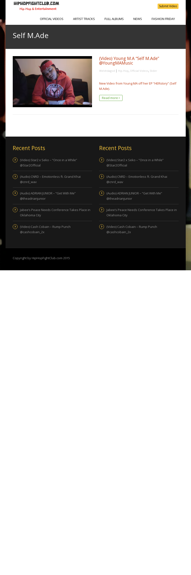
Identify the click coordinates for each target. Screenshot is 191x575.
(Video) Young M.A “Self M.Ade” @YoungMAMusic (129, 60)
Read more (111, 98)
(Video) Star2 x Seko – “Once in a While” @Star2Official (48, 162)
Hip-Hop (123, 71)
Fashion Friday (163, 19)
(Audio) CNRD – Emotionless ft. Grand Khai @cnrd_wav (50, 179)
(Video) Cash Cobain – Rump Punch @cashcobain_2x (45, 229)
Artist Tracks (84, 19)
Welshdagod (107, 71)
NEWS (137, 19)
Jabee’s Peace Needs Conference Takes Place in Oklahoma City (55, 212)
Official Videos (51, 19)
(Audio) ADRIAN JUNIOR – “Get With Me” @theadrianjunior (48, 196)
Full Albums (114, 19)
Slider (153, 71)
